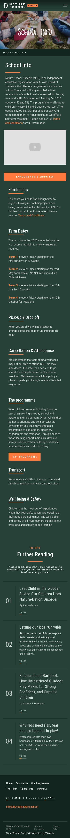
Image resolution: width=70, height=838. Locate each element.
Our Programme (40, 783)
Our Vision (22, 783)
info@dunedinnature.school (22, 806)
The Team (11, 789)
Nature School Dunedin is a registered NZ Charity (30, 833)
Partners (42, 789)
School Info (27, 789)
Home (6, 53)
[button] (65, 5)
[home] (20, 5)
